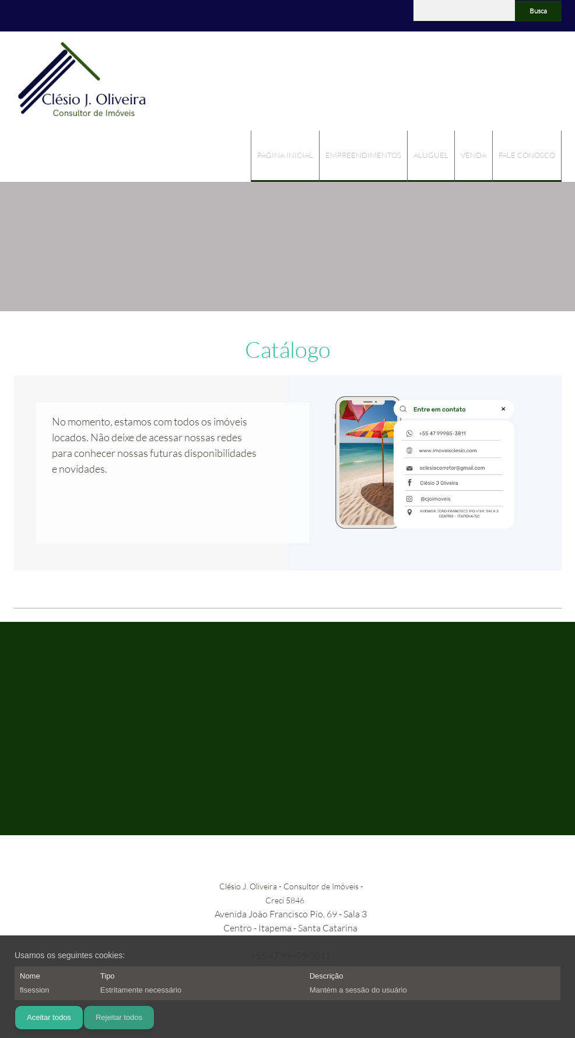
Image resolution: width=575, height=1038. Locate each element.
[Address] (39, 15)
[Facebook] (57, 15)
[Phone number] (22, 15)
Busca (538, 10)
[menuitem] (285, 156)
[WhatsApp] (74, 15)
